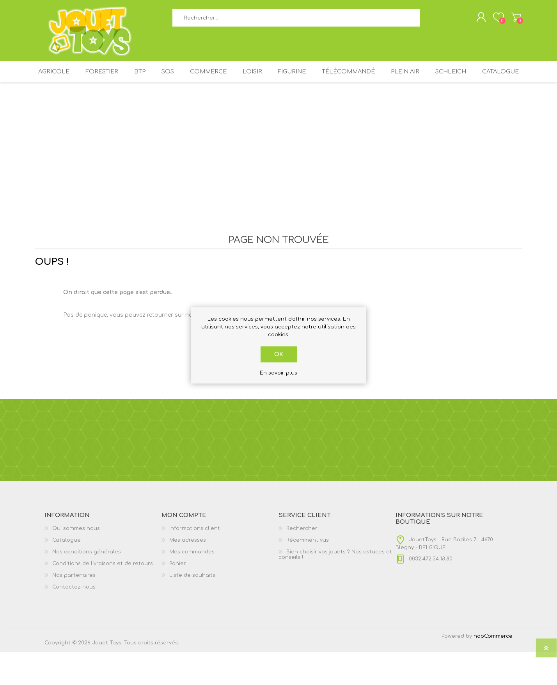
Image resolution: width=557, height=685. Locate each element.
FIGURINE (322, 77)
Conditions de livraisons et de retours (102, 596)
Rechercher (429, 20)
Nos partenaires (74, 608)
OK (278, 354)
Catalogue (278, 102)
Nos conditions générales (86, 585)
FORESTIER (118, 77)
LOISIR (280, 77)
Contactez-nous (74, 620)
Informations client (194, 561)
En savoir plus (278, 373)
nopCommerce (493, 669)
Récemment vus (307, 573)
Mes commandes (192, 585)
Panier (513, 19)
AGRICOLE (68, 77)
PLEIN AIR (441, 77)
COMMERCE (233, 77)
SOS (190, 77)
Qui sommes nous (76, 561)
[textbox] (296, 20)
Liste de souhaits (192, 608)
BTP (158, 77)
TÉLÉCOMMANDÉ (382, 77)
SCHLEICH (489, 77)
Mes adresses (187, 573)
